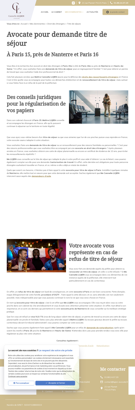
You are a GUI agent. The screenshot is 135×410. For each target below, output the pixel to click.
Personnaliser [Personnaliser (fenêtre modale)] (22, 383)
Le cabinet (57, 12)
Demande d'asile (86, 345)
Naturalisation (102, 345)
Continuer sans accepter (17, 376)
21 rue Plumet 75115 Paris (94, 3)
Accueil (44, 12)
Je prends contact (115, 12)
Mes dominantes (73, 12)
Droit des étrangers (56, 23)
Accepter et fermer (55, 383)
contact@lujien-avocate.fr (116, 382)
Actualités (92, 12)
